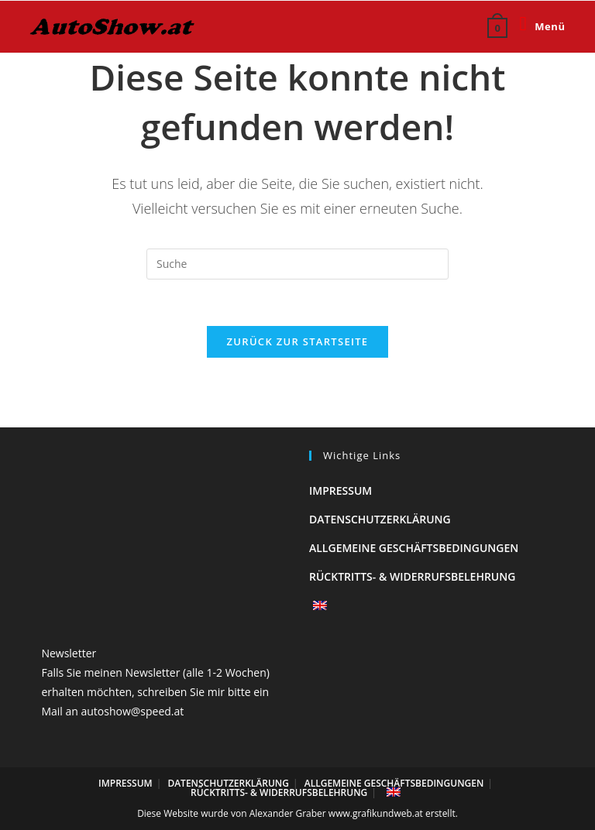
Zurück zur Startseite (298, 341)
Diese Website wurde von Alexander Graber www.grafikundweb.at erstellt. (297, 813)
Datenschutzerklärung (380, 519)
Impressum (340, 490)
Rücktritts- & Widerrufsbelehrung (412, 576)
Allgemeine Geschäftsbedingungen (413, 547)
